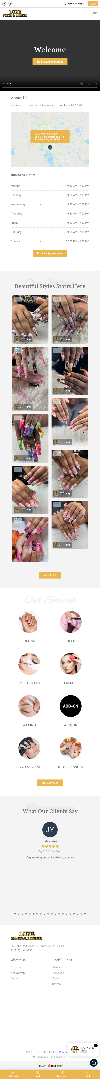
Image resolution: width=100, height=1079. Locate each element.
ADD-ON (70, 725)
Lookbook (58, 972)
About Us (16, 967)
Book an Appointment (50, 61)
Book (93, 4)
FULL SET (29, 641)
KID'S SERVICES (70, 767)
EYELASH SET (29, 683)
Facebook (40, 1056)
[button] (15, 914)
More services (50, 782)
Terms (14, 978)
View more (50, 575)
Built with (41, 1066)
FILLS (70, 641)
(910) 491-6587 (74, 3)
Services (57, 967)
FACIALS (70, 683)
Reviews (57, 983)
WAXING (29, 725)
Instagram (58, 1056)
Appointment (18, 972)
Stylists (56, 978)
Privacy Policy (67, 1052)
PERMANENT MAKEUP (33, 767)
